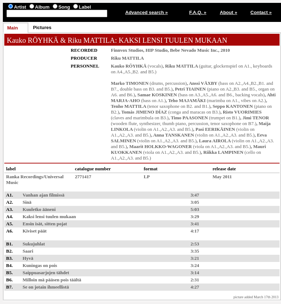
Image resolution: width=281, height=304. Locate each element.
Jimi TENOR (256, 117)
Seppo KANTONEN (233, 106)
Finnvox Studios (127, 50)
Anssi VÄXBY (203, 83)
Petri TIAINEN (190, 89)
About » (228, 12)
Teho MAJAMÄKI (187, 100)
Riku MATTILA (91, 40)
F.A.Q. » (197, 12)
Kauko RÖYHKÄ (32, 40)
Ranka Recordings (24, 176)
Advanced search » (146, 12)
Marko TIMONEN (130, 83)
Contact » (261, 12)
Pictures (42, 27)
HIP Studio (156, 50)
